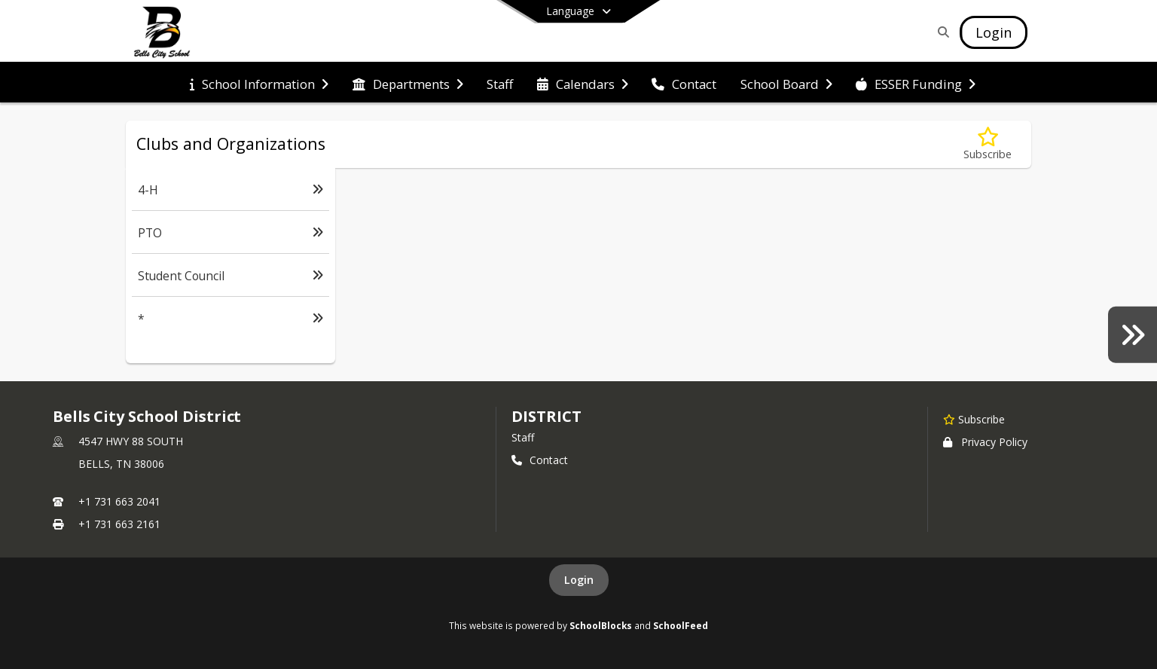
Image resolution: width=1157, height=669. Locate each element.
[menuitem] (259, 82)
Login (579, 580)
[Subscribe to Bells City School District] (974, 419)
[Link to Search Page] (940, 32)
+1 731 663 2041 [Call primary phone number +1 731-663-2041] (119, 501)
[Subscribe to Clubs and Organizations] (987, 144)
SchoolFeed (680, 625)
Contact (539, 460)
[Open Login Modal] (993, 32)
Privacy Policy (985, 442)
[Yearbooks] (1132, 334)
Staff (522, 437)
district (546, 416)
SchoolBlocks (600, 625)
